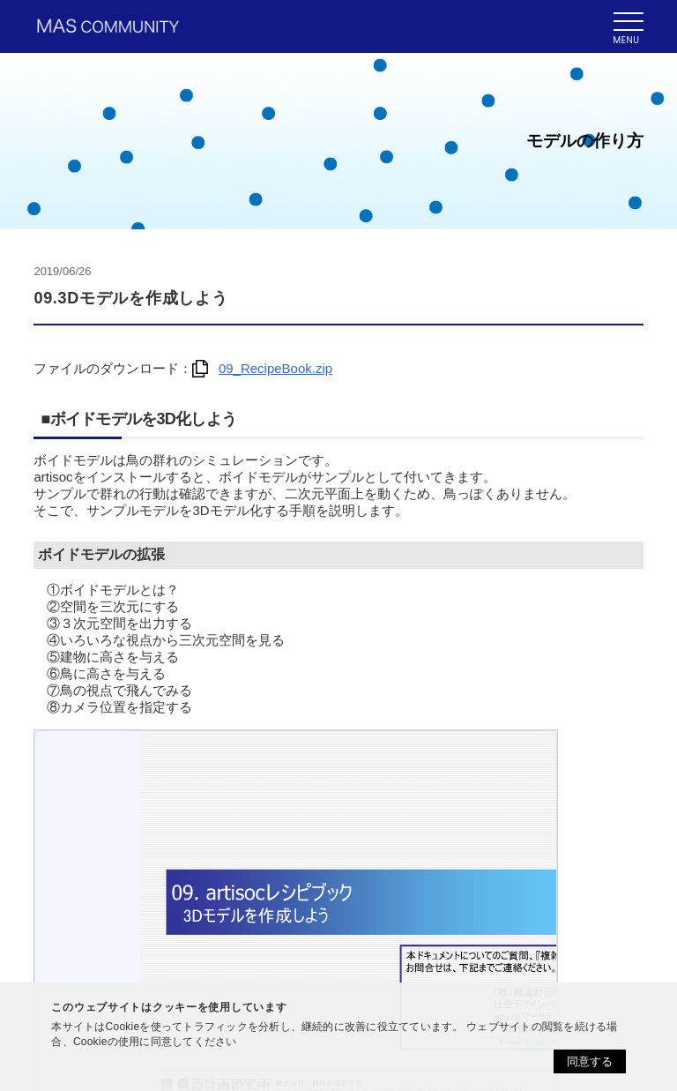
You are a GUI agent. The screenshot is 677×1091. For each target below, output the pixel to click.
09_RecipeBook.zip (262, 368)
